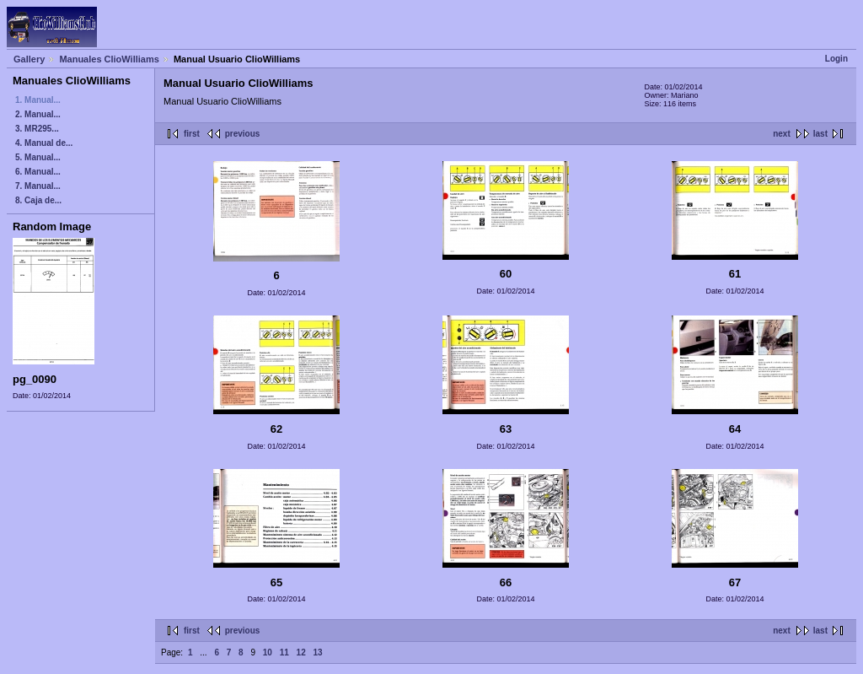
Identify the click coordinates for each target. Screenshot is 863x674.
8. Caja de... (38, 200)
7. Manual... (38, 186)
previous (242, 133)
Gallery (29, 59)
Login (836, 58)
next (782, 133)
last (820, 133)
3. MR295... (37, 128)
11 (284, 652)
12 (301, 652)
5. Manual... (38, 157)
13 (317, 652)
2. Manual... (38, 114)
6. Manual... (38, 171)
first (192, 133)
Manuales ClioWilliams (109, 59)
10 (267, 652)
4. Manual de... (43, 143)
